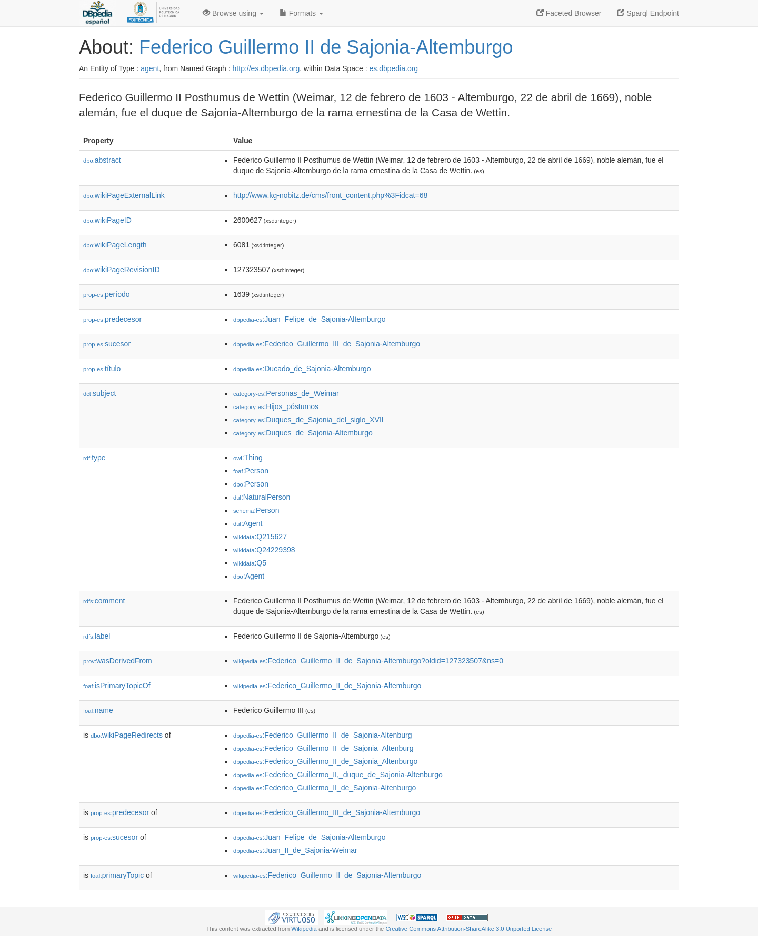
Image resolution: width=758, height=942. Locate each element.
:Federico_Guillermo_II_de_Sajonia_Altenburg (323, 748)
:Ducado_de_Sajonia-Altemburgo (302, 368)
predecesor (112, 319)
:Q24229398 (264, 550)
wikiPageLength (115, 245)
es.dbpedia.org (394, 68)
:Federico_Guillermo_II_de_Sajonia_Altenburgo (325, 761)
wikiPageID (107, 220)
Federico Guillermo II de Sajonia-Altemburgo (326, 47)
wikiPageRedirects (127, 735)
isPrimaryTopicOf (117, 685)
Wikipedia (304, 929)
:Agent (247, 523)
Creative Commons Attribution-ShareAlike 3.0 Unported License (468, 929)
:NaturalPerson (261, 497)
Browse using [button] (233, 13)
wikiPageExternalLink (124, 195)
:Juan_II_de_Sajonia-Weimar (295, 850)
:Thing (248, 457)
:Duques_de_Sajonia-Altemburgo (303, 433)
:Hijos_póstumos (275, 406)
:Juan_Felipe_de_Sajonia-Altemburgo (309, 319)
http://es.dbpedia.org (266, 68)
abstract (102, 160)
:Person (250, 471)
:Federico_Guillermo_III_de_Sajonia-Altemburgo (326, 344)
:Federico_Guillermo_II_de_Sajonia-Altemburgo (327, 685)
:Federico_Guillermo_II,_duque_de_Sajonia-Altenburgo (338, 774)
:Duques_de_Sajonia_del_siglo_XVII (308, 419)
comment (104, 601)
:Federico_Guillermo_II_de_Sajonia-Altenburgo (324, 788)
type (94, 457)
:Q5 (249, 563)
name (98, 710)
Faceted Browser (569, 13)
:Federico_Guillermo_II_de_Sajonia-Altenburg (322, 735)
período (106, 294)
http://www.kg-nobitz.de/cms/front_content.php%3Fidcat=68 (330, 195)
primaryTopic (117, 875)
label (96, 636)
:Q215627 (260, 536)
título (102, 368)
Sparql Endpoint (648, 13)
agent (150, 68)
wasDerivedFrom (117, 661)
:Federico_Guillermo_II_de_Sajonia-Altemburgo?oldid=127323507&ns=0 (368, 661)
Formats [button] (301, 13)
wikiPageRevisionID (121, 269)
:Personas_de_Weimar (286, 393)
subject (99, 393)
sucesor (107, 344)
